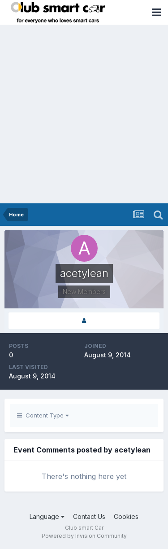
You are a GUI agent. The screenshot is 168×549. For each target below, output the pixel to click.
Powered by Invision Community (84, 535)
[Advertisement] (84, 115)
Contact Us (89, 516)
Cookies (126, 516)
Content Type (43, 415)
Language (47, 516)
